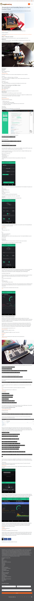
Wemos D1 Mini (4, 529)
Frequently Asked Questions (6, 568)
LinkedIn (9, 539)
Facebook (5, 539)
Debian (3, 335)
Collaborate (3, 564)
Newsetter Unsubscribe (5, 572)
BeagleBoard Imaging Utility (6, 557)
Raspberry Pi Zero (4, 337)
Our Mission (3, 574)
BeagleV (3, 558)
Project (6, 30)
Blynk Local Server (4, 329)
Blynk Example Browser (5, 98)
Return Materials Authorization (6, 578)
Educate (3, 566)
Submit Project (4, 579)
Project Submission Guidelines (6, 576)
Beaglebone (3, 333)
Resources (3, 577)
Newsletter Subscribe (5, 573)
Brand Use (3, 563)
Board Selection (4, 560)
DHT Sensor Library (5, 73)
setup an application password (6, 409)
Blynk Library (4, 89)
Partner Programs (4, 575)
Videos (3, 580)
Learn (2, 571)
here (2, 288)
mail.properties (4, 390)
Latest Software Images (5, 570)
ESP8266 (3, 527)
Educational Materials (5, 567)
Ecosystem (3, 565)
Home (3, 30)
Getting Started (4, 569)
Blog (2, 559)
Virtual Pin (3, 226)
